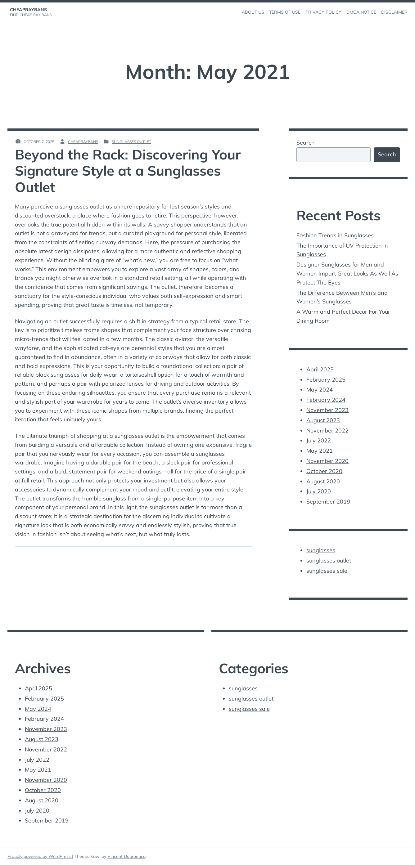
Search (305, 142)
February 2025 (325, 379)
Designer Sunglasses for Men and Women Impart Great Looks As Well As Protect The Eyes (347, 273)
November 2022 (327, 430)
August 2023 (323, 420)
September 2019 (328, 501)
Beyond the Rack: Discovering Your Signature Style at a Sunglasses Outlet (128, 171)
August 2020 (323, 481)
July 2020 (318, 491)
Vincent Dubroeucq (126, 856)
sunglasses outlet (131, 141)
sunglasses (320, 550)
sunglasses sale (326, 570)
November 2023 (327, 410)
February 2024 (325, 399)
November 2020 (327, 460)
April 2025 (320, 369)
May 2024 (319, 389)
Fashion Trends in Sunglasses (335, 235)
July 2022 (318, 440)
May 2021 (319, 450)
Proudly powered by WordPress (39, 856)
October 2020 (324, 471)
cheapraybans (28, 9)
